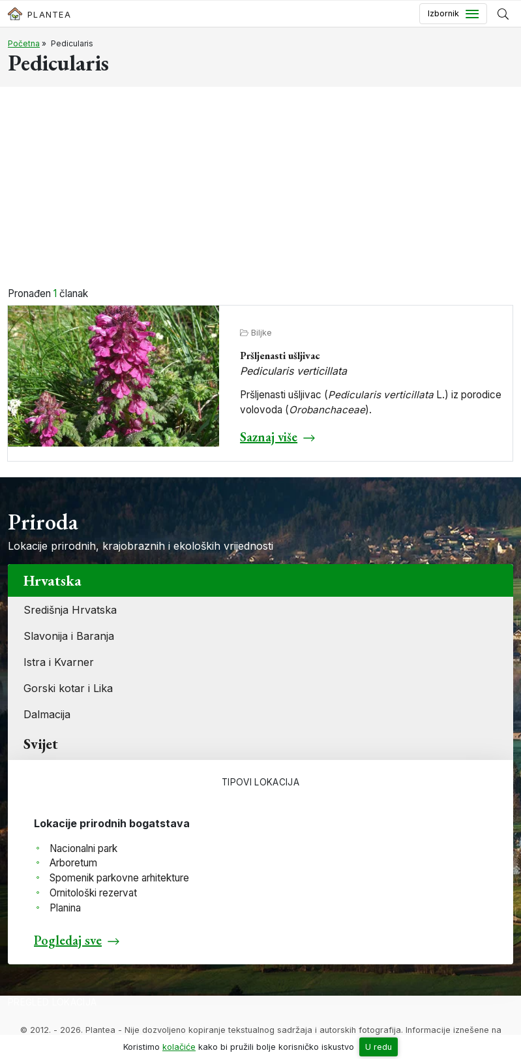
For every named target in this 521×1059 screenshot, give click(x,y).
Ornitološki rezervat (93, 893)
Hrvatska (52, 580)
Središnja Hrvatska (70, 609)
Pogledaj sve (68, 940)
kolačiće (179, 1047)
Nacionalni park (83, 848)
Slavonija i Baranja (68, 635)
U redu (378, 1047)
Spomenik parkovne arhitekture (119, 878)
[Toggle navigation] (453, 13)
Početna (24, 43)
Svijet (40, 743)
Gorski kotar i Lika (68, 688)
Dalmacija (46, 714)
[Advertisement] (260, 188)
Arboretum (73, 863)
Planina (65, 908)
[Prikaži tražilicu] (503, 14)
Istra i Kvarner (58, 662)
